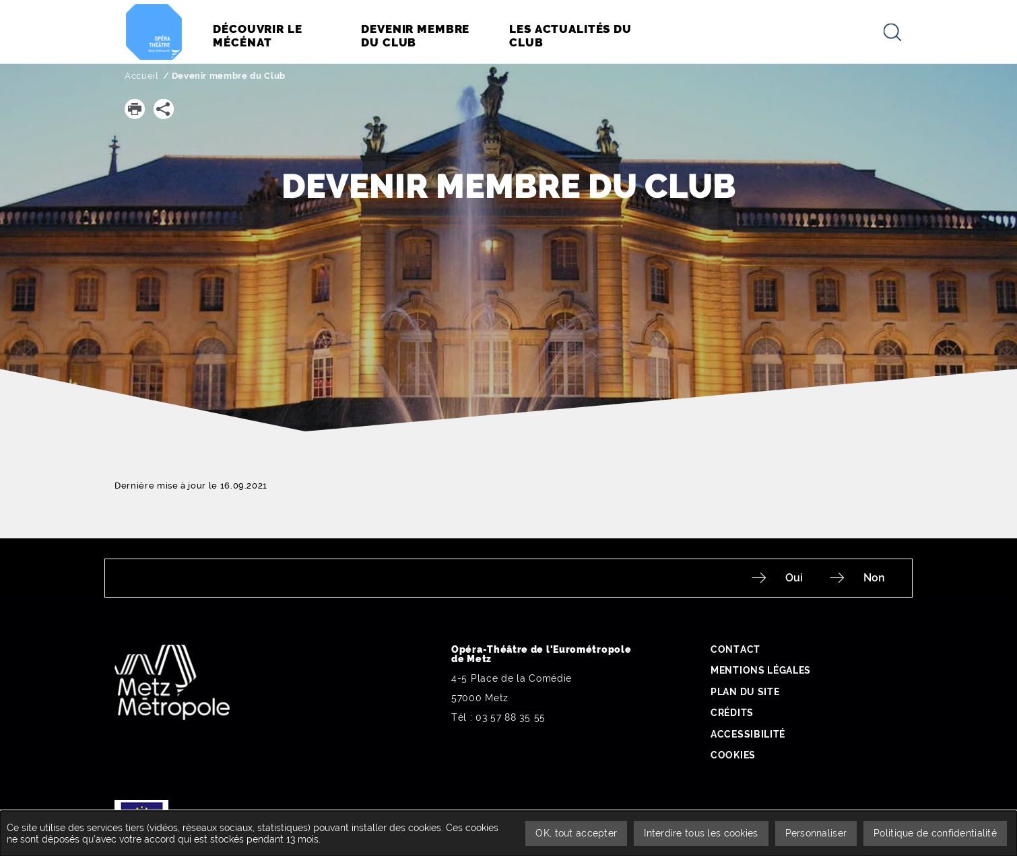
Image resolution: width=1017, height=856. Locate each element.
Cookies (733, 755)
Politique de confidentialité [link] (935, 833)
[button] (135, 109)
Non (874, 577)
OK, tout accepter (576, 833)
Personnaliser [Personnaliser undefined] (816, 833)
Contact (735, 649)
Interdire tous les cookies (701, 833)
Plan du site (745, 691)
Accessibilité (748, 734)
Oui (794, 577)
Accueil (142, 76)
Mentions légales (761, 670)
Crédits (732, 712)
